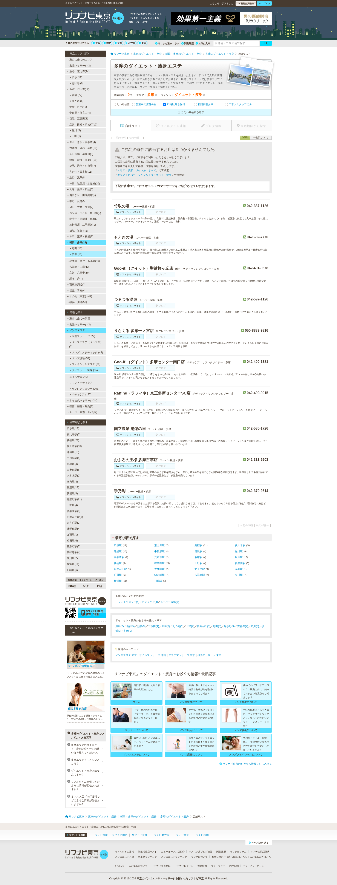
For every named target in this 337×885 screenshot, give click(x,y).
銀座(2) (166, 626)
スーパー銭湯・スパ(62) (82, 412)
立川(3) (255, 626)
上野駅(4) (72, 505)
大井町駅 (159, 569)
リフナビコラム (238, 851)
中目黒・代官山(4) (79, 112)
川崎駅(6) (72, 570)
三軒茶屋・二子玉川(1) (81, 224)
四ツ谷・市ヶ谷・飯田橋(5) (84, 213)
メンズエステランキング (174, 857)
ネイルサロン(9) (77, 376)
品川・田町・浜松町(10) (82, 124)
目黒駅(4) (72, 464)
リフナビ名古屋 (160, 835)
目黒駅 (198, 551)
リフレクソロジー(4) (127, 601)
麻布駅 (198, 557)
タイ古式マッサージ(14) (82, 400)
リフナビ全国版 (76, 835)
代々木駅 (240, 545)
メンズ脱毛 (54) (80, 358)
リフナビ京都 (139, 835)
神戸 (107, 43)
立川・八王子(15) (78, 272)
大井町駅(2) (73, 522)
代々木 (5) (76, 100)
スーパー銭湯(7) (169, 601)
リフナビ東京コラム (167, 43)
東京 (142, 43)
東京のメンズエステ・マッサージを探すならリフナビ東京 (170, 878)
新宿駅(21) (73, 440)
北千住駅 (200, 569)
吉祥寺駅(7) (73, 552)
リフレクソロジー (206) (84, 388)
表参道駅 (119, 557)
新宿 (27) (76, 95)
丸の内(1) (177, 626)
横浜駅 (118, 580)
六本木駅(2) (73, 475)
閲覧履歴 (187, 43)
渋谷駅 (118, 545)
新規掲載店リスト (147, 851)
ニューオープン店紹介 (173, 851)
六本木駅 (159, 557)
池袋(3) (141, 626)
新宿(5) (130, 626)
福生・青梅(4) (76, 290)
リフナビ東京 (181, 835)
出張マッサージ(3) (79, 65)
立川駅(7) (72, 558)
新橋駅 (118, 563)
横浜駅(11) (73, 564)
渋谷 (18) (76, 77)
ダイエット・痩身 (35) (84, 370)
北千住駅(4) (73, 528)
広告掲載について (138, 866)
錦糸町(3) (229, 626)
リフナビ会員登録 (161, 866)
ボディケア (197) (81, 394)
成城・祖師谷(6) (77, 230)
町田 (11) (76, 248)
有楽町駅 (159, 563)
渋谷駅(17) (73, 428)
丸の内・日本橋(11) (79, 171)
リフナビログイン (184, 866)
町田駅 (118, 574)
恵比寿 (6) (76, 83)
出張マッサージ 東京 (209, 655)
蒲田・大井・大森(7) (80, 207)
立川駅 (239, 574)
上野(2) (190, 626)
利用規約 (234, 866)
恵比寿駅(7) (73, 434)
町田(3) (217, 626)
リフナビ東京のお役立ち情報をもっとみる (245, 763)
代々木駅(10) (74, 446)
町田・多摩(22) (77, 242)
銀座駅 (239, 557)
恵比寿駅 (159, 545)
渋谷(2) (119, 626)
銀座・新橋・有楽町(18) (82, 159)
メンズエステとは (124, 857)
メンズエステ (76, 330)
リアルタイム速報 (124, 851)
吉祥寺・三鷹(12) (78, 266)
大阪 (96, 43)
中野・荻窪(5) (76, 201)
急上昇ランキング (147, 857)
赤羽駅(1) (72, 534)
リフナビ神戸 (119, 835)
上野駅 (198, 563)
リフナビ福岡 (201, 835)
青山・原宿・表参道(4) (81, 142)
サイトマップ (218, 866)
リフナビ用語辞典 (260, 851)
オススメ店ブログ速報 (200, 851)
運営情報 (202, 866)
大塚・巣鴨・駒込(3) (80, 189)
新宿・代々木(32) (78, 89)
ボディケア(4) (150, 601)
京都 (118, 43)
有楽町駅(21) (74, 499)
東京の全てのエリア (80, 59)
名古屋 (130, 43)
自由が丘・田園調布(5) (81, 195)
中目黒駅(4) (73, 458)
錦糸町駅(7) (73, 546)
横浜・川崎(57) (77, 302)
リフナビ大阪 (100, 835)
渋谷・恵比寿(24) (78, 71)
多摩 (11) (76, 254)
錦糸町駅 (159, 574)
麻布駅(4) (72, 481)
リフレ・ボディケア (80, 382)
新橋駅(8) (72, 493)
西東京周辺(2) (76, 284)
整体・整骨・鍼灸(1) (80, 406)
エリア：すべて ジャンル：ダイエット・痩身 (144, 174)
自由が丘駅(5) (75, 516)
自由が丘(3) (203, 626)
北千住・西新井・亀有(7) (82, 218)
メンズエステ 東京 (126, 655)
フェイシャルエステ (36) (85, 364)
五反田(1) (153, 626)
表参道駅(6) (73, 469)
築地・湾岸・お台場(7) (81, 165)
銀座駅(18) (73, 487)
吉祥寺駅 (200, 574)
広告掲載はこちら (237, 857)
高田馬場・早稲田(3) (80, 154)
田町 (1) (75, 136)
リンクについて (199, 857)
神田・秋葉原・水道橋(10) (83, 183)
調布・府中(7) (76, 278)
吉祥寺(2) (242, 626)
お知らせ (119, 866)
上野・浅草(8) (76, 177)
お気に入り (203, 43)
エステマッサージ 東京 (181, 655)
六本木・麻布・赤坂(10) (82, 148)
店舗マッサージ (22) (82, 336)
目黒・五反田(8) (77, 118)
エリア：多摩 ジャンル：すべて (136, 170)
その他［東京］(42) (79, 296)
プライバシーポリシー (255, 866)
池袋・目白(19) (77, 106)
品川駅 (239, 551)
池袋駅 (118, 551)
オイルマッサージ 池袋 (152, 655)
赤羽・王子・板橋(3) (80, 236)
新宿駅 (198, 545)
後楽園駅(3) (73, 511)
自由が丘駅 (120, 569)
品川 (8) (75, 130)
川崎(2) (128, 630)
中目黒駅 (159, 551)
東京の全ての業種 (78, 318)
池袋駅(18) (73, 452)
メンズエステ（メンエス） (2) (86, 344)
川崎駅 (158, 580)
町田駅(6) (72, 540)
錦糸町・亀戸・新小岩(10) (83, 261)
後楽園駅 (240, 563)
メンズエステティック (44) (86, 352)
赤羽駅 (239, 569)
